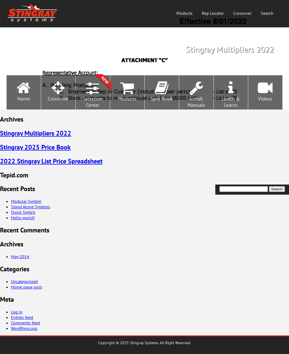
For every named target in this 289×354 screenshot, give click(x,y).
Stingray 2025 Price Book (35, 147)
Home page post (26, 287)
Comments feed (25, 323)
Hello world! (23, 217)
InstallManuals (196, 102)
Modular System (26, 201)
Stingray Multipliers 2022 (35, 133)
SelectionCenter (92, 102)
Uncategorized (24, 281)
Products (184, 13)
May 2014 (20, 256)
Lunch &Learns (231, 102)
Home (23, 99)
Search (267, 13)
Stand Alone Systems (30, 206)
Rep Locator (213, 13)
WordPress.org (24, 328)
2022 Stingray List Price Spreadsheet (51, 161)
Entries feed (22, 317)
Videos (265, 99)
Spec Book (161, 99)
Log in (16, 312)
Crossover (242, 13)
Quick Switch (23, 212)
